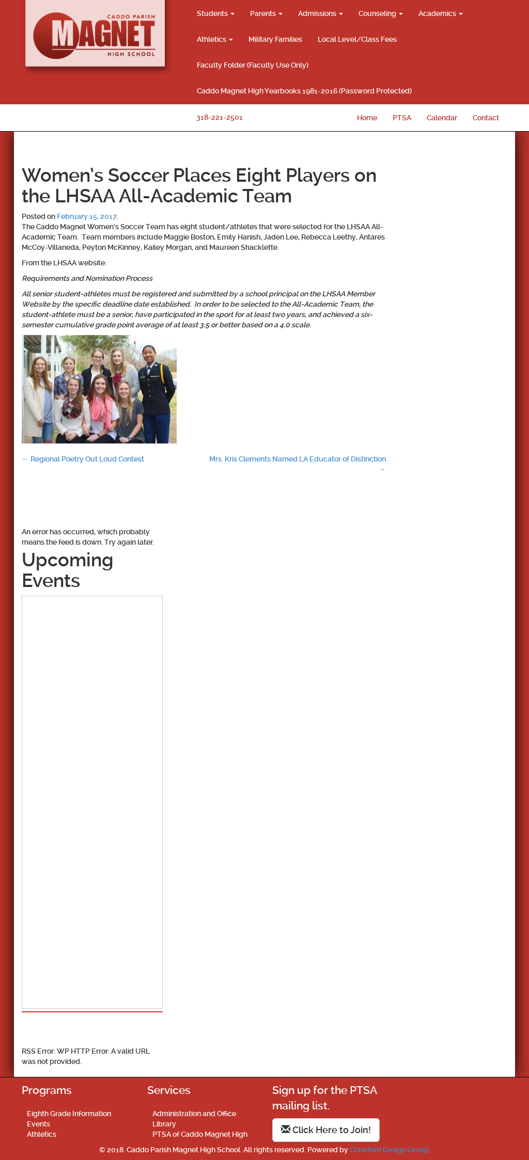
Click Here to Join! (326, 1129)
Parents (266, 13)
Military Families (275, 39)
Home (367, 118)
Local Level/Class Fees (357, 39)
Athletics (215, 39)
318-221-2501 (219, 117)
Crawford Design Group (389, 1150)
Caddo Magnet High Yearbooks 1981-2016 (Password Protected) (304, 91)
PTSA (402, 118)
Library (164, 1124)
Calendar (442, 118)
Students (216, 13)
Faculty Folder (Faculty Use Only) (252, 65)
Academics (440, 13)
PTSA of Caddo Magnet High (199, 1134)
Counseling (381, 13)
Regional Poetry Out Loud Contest (83, 459)
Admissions (320, 13)
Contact (486, 118)
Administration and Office (194, 1113)
